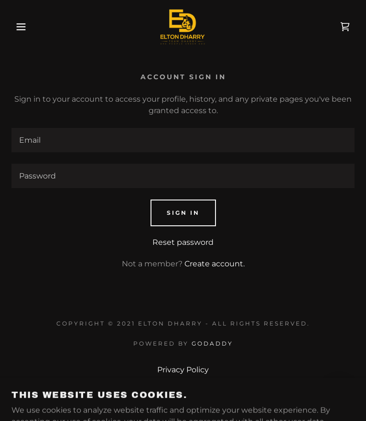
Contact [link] (183, 395)
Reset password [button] (183, 242)
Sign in (183, 212)
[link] (183, 27)
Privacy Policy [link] (183, 369)
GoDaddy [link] (212, 343)
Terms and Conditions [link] (183, 382)
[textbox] (183, 140)
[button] (23, 26)
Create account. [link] (214, 263)
